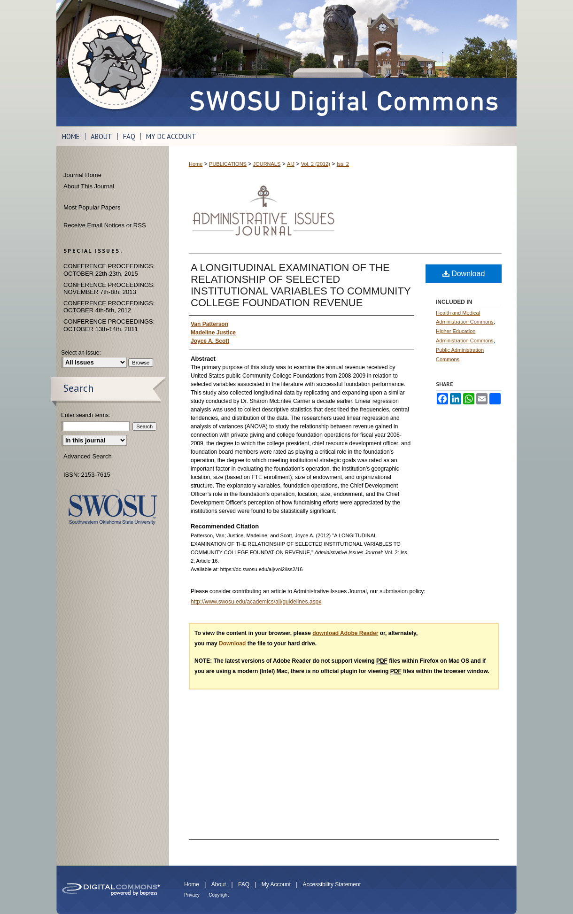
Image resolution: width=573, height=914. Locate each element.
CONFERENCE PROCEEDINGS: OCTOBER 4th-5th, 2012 (109, 307)
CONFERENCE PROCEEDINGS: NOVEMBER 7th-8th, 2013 (109, 288)
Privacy (192, 895)
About (218, 884)
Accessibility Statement (332, 884)
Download (463, 274)
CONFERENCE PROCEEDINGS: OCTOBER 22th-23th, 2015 (109, 270)
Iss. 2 (343, 164)
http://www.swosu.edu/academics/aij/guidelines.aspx (256, 601)
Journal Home (82, 174)
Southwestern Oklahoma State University (113, 507)
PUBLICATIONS (228, 164)
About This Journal (88, 186)
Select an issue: (81, 352)
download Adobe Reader (345, 633)
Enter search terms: (85, 415)
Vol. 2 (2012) (315, 164)
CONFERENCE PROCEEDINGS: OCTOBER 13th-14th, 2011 (109, 325)
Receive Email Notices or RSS (104, 225)
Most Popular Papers (91, 207)
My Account (276, 884)
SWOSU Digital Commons (343, 63)
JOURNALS (267, 164)
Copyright (219, 895)
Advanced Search (87, 456)
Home (195, 164)
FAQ (243, 884)
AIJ (290, 164)
